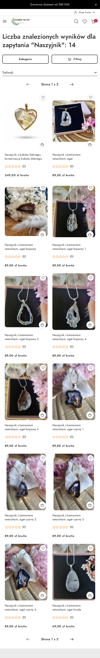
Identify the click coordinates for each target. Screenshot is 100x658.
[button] (15, 166)
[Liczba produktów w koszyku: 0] (93, 21)
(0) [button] (24, 166)
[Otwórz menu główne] (4, 21)
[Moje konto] (84, 12)
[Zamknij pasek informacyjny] (96, 4)
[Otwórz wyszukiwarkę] (76, 21)
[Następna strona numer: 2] (72, 84)
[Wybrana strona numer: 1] (50, 84)
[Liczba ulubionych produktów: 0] (84, 21)
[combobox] (50, 72)
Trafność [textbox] (7, 72)
